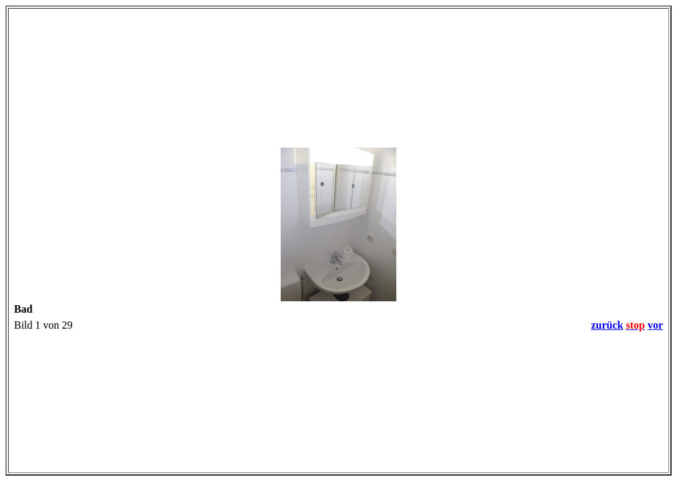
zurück (607, 325)
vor (655, 325)
